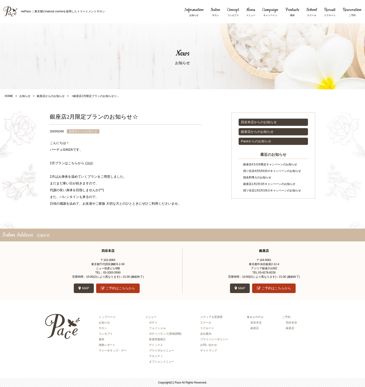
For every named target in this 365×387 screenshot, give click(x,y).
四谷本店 (256, 322)
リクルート (207, 328)
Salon (215, 12)
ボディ (153, 322)
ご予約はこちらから (120, 288)
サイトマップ (208, 350)
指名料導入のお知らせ (257, 177)
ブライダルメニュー (161, 350)
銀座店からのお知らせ (51, 96)
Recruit (330, 12)
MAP (85, 288)
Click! (89, 163)
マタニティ (156, 356)
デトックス (156, 345)
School (311, 12)
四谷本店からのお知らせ (259, 122)
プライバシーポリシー (214, 339)
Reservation (352, 12)
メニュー (150, 317)
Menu (250, 12)
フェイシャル (157, 328)
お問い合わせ (208, 345)
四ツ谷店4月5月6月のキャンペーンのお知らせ (272, 171)
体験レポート (107, 345)
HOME (9, 96)
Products (292, 12)
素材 (101, 339)
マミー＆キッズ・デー (113, 350)
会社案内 (205, 333)
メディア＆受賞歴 (211, 317)
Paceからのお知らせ (256, 141)
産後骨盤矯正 (157, 339)
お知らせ (24, 96)
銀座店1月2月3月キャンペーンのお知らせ (269, 184)
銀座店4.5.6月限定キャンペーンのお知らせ (270, 164)
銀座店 (254, 328)
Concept (233, 12)
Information (194, 12)
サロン (103, 328)
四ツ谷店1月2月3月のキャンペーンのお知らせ (272, 190)
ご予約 (286, 317)
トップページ (107, 317)
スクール (205, 322)
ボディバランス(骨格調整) (165, 333)
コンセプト (106, 333)
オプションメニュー (161, 361)
